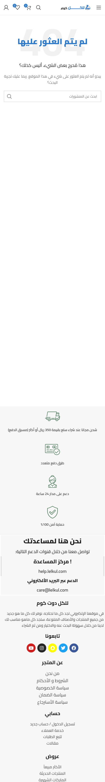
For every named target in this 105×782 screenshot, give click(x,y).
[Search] (39, 7)
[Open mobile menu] (99, 7)
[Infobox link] (52, 420)
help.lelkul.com (52, 571)
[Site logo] (75, 7)
